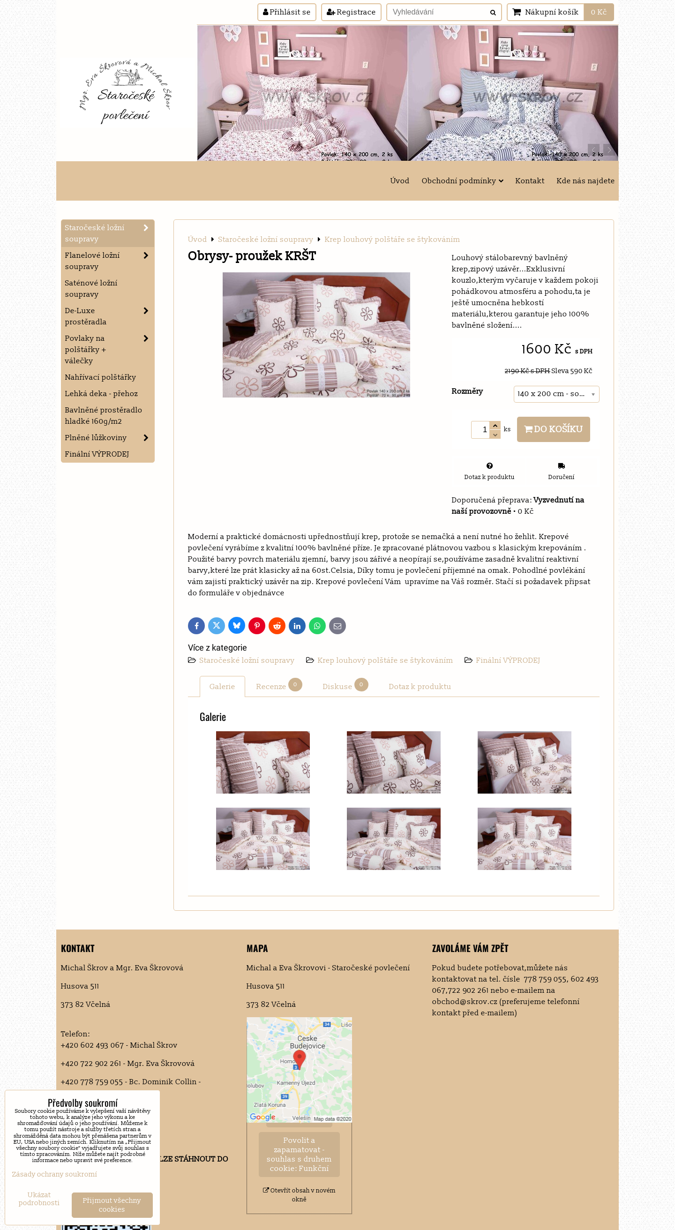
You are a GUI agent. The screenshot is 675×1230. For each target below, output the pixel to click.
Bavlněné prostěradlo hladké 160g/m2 (103, 415)
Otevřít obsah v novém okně (299, 1195)
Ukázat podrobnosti (39, 1199)
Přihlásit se (287, 12)
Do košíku (553, 429)
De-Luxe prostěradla (109, 316)
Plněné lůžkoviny (109, 438)
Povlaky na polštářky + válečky (109, 349)
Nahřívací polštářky (100, 377)
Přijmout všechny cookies (112, 1205)
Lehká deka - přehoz (101, 393)
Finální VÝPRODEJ (508, 660)
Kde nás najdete (586, 181)
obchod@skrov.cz (464, 1001)
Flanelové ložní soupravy (109, 261)
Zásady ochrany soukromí (55, 1174)
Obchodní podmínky (462, 181)
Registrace (351, 12)
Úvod (400, 181)
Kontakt (530, 181)
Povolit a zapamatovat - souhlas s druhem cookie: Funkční (299, 1154)
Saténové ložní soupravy (91, 288)
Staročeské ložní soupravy (248, 660)
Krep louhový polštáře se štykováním (385, 660)
